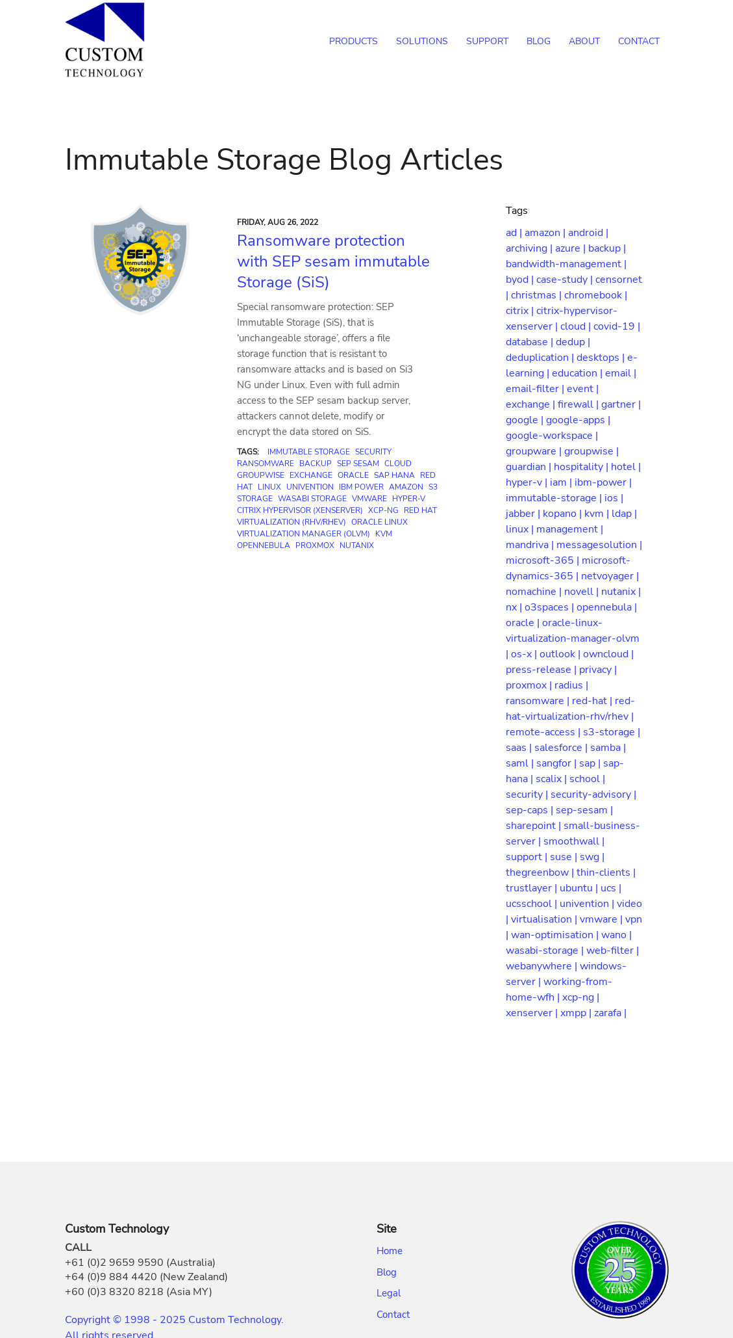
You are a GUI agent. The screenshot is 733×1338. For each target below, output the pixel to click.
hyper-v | (528, 482)
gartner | (621, 404)
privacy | (598, 669)
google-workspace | (552, 435)
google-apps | (578, 420)
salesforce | (562, 748)
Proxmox (314, 545)
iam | (562, 482)
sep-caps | (531, 810)
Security (373, 452)
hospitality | (582, 467)
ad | (515, 233)
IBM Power (361, 487)
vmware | (602, 919)
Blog (387, 1272)
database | (531, 342)
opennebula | (607, 607)
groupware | (535, 451)
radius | (571, 685)
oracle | (524, 623)
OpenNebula (263, 545)
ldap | (624, 513)
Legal (389, 1293)
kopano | (563, 513)
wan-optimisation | (556, 935)
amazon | (546, 233)
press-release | (542, 669)
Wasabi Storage (312, 498)
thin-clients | (606, 872)
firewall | (579, 404)
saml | (521, 763)
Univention (310, 487)
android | (588, 233)
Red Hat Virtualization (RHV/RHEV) (337, 516)
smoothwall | (573, 841)
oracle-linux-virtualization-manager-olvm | (573, 638)
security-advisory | (593, 794)
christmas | (537, 295)
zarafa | (610, 1013)
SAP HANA (394, 475)
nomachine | (535, 591)
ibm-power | (603, 482)
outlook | (561, 654)
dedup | (573, 342)
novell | (582, 591)
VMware (369, 498)
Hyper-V (408, 498)
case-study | (565, 279)
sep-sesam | (584, 810)
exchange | (532, 404)
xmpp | (577, 1013)
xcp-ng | (580, 997)
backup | (607, 248)
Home (390, 1250)
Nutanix (357, 545)
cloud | (576, 326)
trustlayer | (533, 888)
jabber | (524, 513)
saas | (520, 748)
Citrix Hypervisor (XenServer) (300, 510)
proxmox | (530, 685)
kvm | (598, 513)
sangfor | (557, 763)
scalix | (552, 779)
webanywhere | (543, 966)
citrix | (521, 311)
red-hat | (593, 701)
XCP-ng (383, 510)
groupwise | (591, 451)
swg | (592, 857)
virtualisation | (545, 919)
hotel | (626, 467)
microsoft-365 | (544, 560)
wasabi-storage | (546, 950)
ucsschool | (533, 904)
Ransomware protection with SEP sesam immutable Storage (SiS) (333, 261)
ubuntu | (580, 888)
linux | (521, 529)
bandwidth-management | (566, 264)
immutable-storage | (555, 498)
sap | (591, 763)
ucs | (611, 888)
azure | (571, 248)
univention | (588, 904)
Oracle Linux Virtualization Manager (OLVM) (322, 528)
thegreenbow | (541, 872)
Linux (269, 487)
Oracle (353, 475)
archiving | (530, 248)
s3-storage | (611, 732)
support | (528, 857)
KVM (383, 534)
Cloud (398, 463)
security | (528, 794)
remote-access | (544, 732)
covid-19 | (616, 326)
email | (620, 373)
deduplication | (541, 357)
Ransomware (265, 463)
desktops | (602, 357)
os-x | (525, 654)
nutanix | (621, 591)
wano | (616, 935)
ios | (613, 498)
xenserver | (533, 1013)
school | (587, 779)
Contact (393, 1314)
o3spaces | (551, 607)
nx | (515, 607)
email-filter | (536, 389)
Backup (315, 463)
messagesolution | (599, 545)
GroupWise (260, 475)
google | (526, 420)
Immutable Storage (308, 452)
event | (583, 389)
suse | (565, 857)
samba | (608, 748)
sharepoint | (535, 826)
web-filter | (612, 950)
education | (578, 373)
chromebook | (595, 295)
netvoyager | (610, 576)
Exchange (311, 475)
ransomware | (539, 701)
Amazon (406, 487)
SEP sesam (358, 463)
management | (569, 529)
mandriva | (531, 545)
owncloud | (608, 654)
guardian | (530, 467)
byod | (521, 279)
